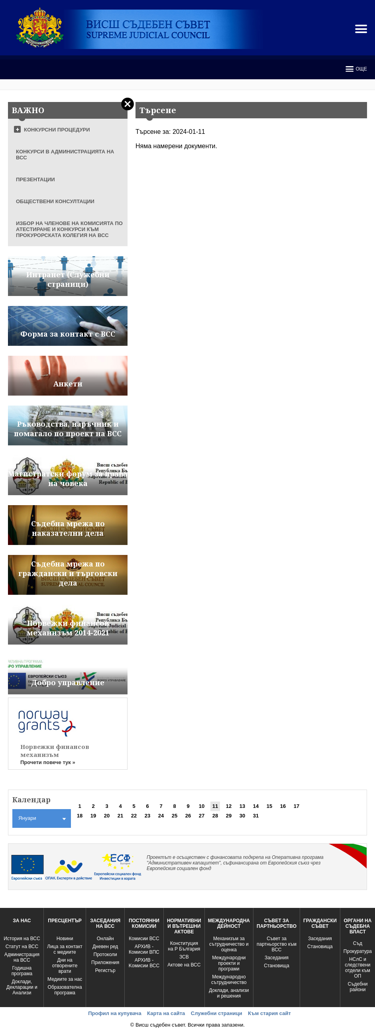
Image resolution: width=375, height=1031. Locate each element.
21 (120, 816)
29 (229, 816)
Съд (357, 943)
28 (215, 816)
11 (215, 806)
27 (201, 816)
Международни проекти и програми (228, 963)
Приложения (105, 962)
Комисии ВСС (144, 938)
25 (174, 816)
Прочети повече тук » (47, 762)
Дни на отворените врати (65, 965)
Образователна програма (65, 990)
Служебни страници (216, 1013)
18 (79, 816)
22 (134, 816)
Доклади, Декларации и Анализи (21, 987)
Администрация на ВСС (21, 957)
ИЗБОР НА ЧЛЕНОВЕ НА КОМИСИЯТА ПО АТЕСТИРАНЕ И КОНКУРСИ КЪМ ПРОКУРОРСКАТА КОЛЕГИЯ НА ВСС (69, 229)
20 (107, 816)
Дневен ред (105, 946)
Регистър (105, 970)
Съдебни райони (357, 986)
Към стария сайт (269, 1013)
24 (161, 816)
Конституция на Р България (184, 946)
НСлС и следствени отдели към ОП (357, 968)
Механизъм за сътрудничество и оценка (229, 944)
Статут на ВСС (22, 946)
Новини (65, 938)
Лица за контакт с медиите (64, 949)
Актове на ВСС (183, 965)
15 (269, 806)
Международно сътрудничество (229, 979)
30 (242, 816)
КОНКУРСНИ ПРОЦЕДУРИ (57, 130)
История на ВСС (22, 938)
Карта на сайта (166, 1013)
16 (283, 806)
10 (201, 806)
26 (188, 816)
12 (229, 806)
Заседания (277, 957)
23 (147, 816)
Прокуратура (358, 951)
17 (296, 806)
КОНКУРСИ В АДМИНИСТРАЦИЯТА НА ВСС (65, 155)
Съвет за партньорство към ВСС (276, 944)
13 (242, 806)
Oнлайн (105, 938)
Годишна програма (22, 970)
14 (256, 806)
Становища (276, 965)
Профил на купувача (114, 1013)
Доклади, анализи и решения (229, 993)
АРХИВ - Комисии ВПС (144, 949)
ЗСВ (184, 957)
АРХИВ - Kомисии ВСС (144, 962)
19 (93, 816)
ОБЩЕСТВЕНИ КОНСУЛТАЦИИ (55, 201)
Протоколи (105, 954)
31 (256, 816)
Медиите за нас (64, 979)
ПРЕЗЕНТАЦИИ (35, 179)
